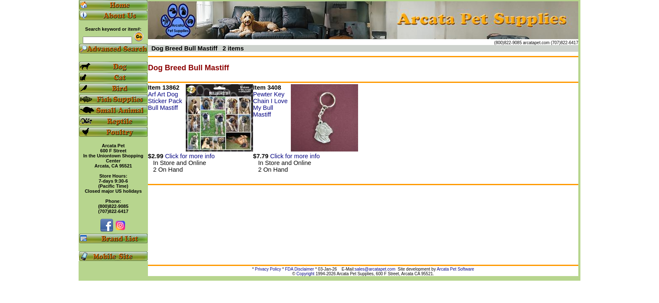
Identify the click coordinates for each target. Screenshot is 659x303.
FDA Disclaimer (299, 269)
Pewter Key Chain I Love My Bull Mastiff (270, 104)
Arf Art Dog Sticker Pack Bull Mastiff (165, 101)
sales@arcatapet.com (375, 269)
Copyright (305, 273)
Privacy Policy (268, 269)
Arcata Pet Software (455, 269)
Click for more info (190, 156)
